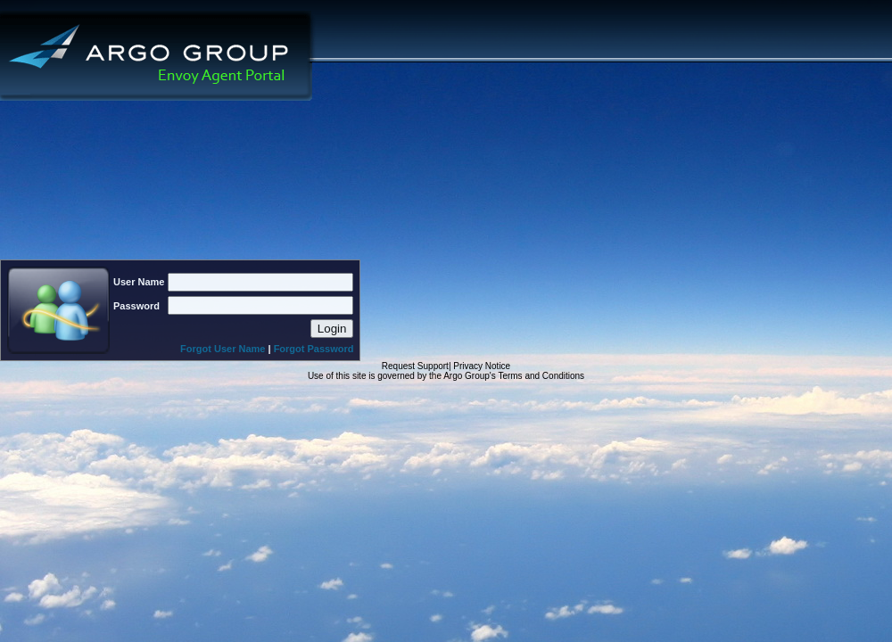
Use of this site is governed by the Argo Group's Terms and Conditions (446, 376)
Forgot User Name (222, 348)
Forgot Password (314, 348)
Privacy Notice (481, 366)
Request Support (415, 366)
